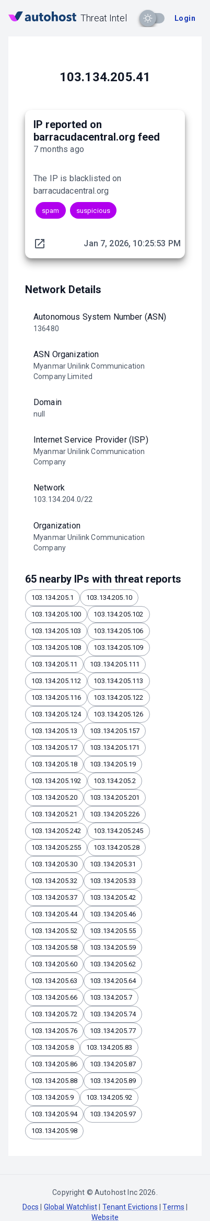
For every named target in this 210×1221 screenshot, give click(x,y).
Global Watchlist (70, 1207)
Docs (30, 1207)
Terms (173, 1207)
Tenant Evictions (130, 1207)
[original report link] (39, 243)
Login (184, 18)
